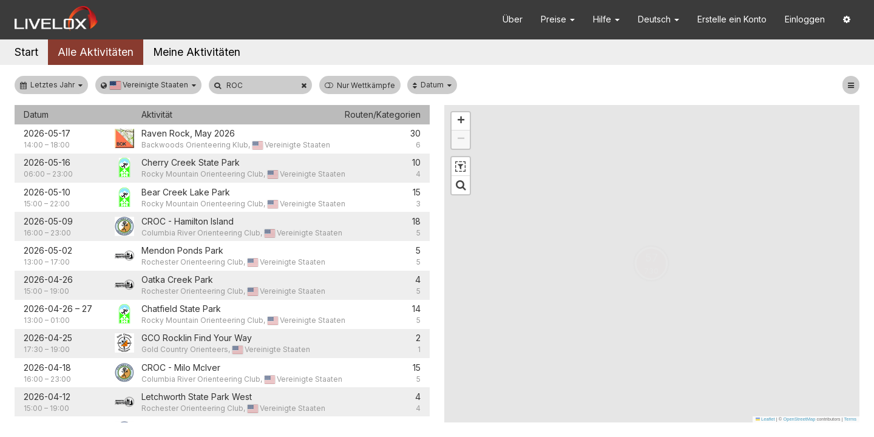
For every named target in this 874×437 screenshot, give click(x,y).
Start (26, 52)
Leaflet (765, 419)
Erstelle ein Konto (732, 19)
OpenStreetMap (799, 419)
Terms (850, 419)
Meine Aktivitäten (196, 52)
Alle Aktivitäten (96, 52)
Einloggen (805, 19)
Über (513, 19)
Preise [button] (558, 19)
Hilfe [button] (606, 19)
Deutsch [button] (658, 19)
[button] (846, 19)
